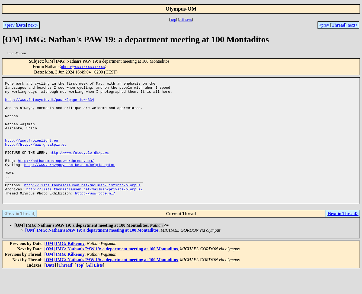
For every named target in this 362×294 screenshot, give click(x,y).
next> (33, 25)
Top (173, 20)
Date (21, 25)
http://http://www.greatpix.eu (35, 157)
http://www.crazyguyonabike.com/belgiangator (69, 181)
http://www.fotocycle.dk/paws (79, 167)
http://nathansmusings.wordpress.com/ (56, 176)
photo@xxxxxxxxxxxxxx (83, 66)
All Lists (185, 20)
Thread (338, 25)
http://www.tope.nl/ (95, 215)
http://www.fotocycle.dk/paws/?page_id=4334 (49, 103)
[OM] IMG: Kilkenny (64, 267)
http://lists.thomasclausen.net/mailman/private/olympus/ (84, 211)
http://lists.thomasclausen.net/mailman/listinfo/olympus (82, 206)
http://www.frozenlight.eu (31, 152)
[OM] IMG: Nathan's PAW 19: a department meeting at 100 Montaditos (92, 253)
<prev (9, 25)
